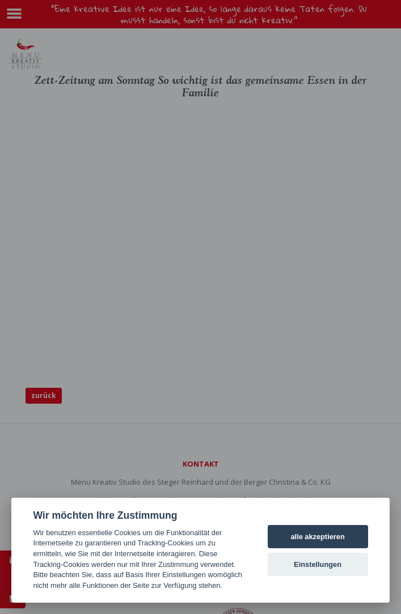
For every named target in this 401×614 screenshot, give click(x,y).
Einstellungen (317, 564)
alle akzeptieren (317, 536)
